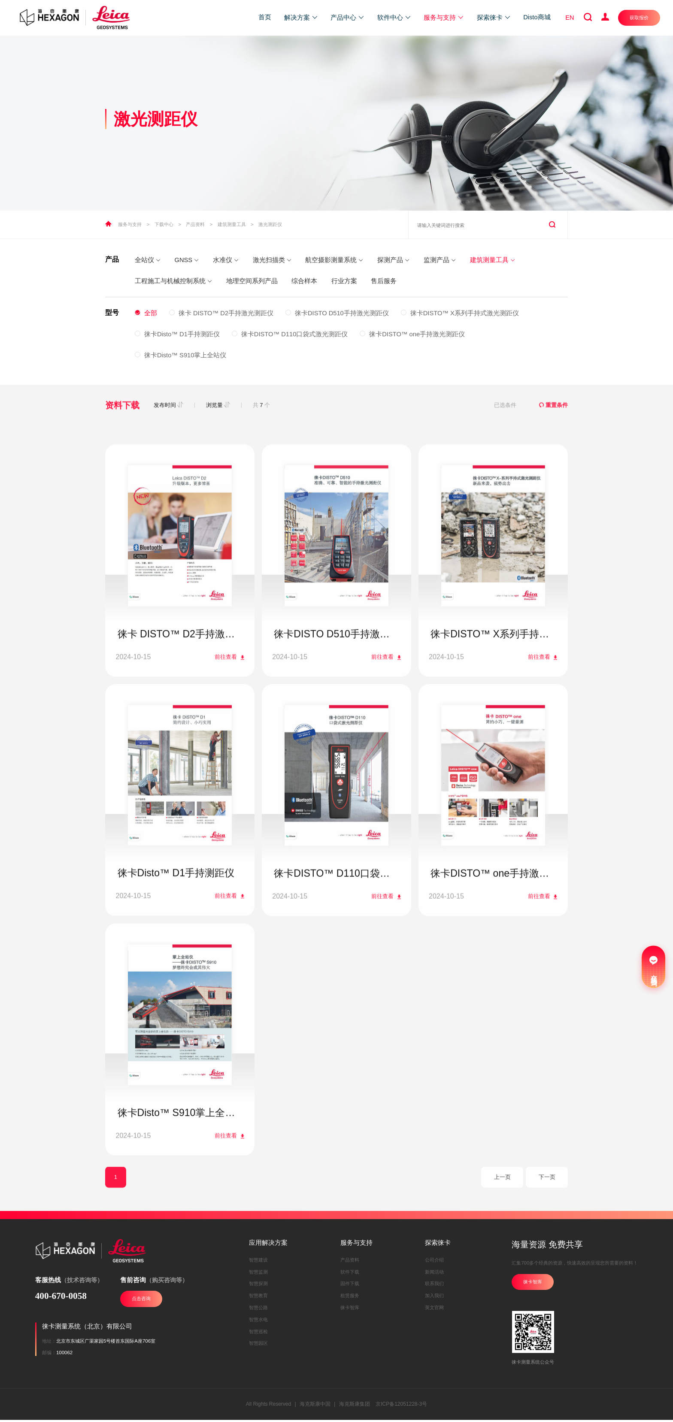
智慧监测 (258, 1274)
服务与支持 (444, 17)
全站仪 (148, 260)
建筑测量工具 (232, 224)
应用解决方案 (268, 1244)
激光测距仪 (270, 224)
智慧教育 (258, 1297)
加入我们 (434, 1297)
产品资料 (195, 224)
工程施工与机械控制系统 (173, 281)
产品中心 (347, 17)
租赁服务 (349, 1297)
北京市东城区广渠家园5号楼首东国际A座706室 (105, 1343)
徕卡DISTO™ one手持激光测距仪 (412, 334)
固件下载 (349, 1286)
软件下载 (349, 1274)
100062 (64, 1354)
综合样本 (304, 281)
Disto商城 (536, 17)
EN (569, 17)
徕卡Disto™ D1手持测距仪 (177, 334)
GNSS (187, 260)
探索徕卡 (494, 17)
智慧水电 (258, 1321)
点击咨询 (141, 1300)
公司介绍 (434, 1262)
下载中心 (164, 224)
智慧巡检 (258, 1333)
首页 (264, 17)
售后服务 (384, 281)
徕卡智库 (349, 1309)
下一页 (547, 1205)
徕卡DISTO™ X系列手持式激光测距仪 (460, 313)
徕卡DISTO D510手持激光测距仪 (337, 313)
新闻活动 (434, 1274)
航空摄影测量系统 (334, 260)
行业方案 (344, 281)
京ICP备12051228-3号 (401, 1406)
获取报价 (639, 17)
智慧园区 (258, 1345)
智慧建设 (258, 1262)
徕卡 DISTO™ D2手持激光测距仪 (221, 313)
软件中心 (394, 17)
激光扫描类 (272, 260)
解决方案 (301, 17)
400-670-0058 (61, 1298)
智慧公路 (258, 1309)
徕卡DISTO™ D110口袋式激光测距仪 (290, 334)
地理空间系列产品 (252, 281)
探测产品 (393, 260)
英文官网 (434, 1309)
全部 (146, 313)
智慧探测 (258, 1286)
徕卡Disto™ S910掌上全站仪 (181, 355)
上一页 (502, 1205)
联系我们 (434, 1286)
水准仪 (226, 260)
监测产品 (440, 260)
